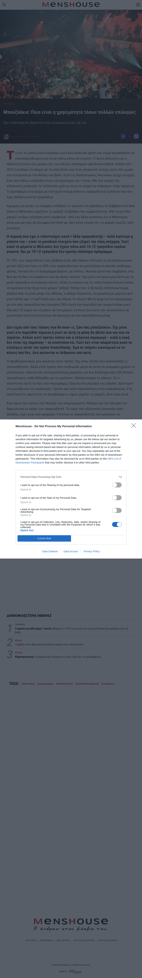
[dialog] (71, 489)
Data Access (71, 551)
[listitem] (71, 477)
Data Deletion (50, 551)
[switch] (117, 484)
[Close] (134, 426)
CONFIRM (44, 538)
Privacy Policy (92, 551)
